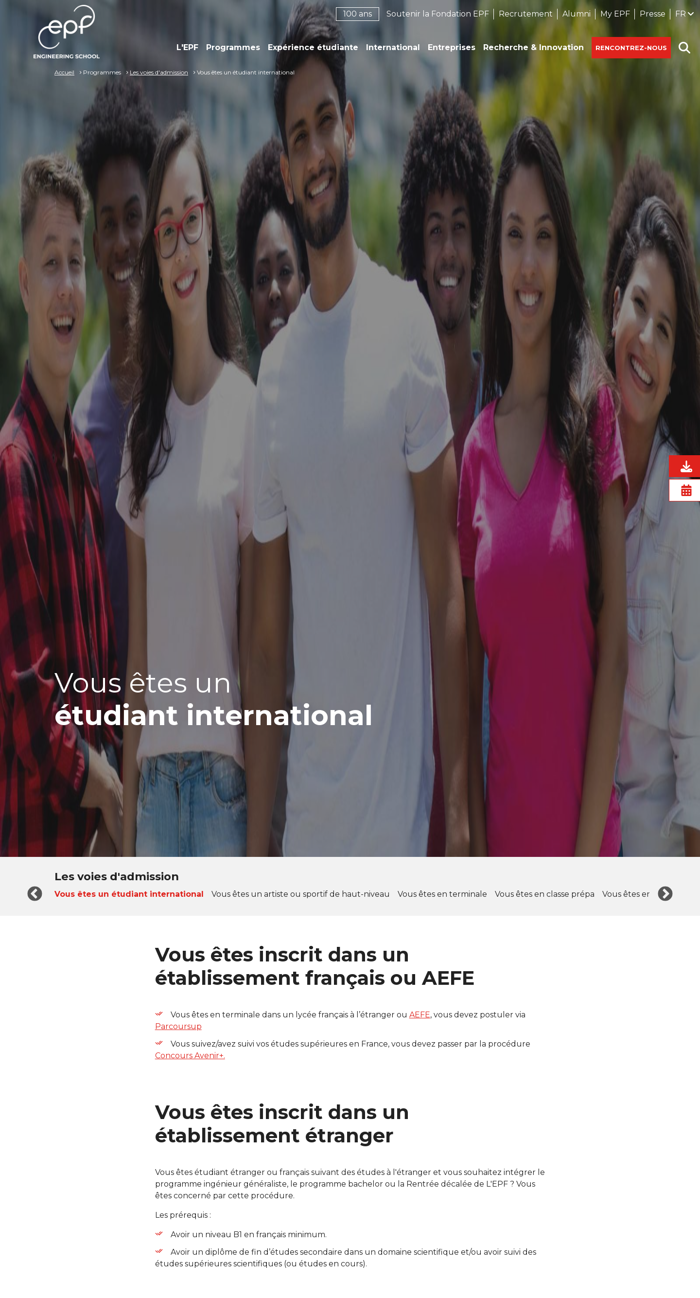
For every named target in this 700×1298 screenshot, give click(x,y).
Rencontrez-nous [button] (631, 48)
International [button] (393, 47)
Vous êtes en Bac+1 (639, 894)
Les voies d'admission (159, 72)
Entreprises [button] (451, 47)
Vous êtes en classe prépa (545, 894)
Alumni (576, 13)
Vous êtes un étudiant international (129, 894)
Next (665, 894)
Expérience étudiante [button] (313, 47)
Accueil (64, 72)
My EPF (615, 13)
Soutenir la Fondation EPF (437, 13)
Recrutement (526, 13)
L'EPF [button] (187, 47)
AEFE (419, 1014)
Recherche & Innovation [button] (533, 47)
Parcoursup (178, 1026)
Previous (34, 894)
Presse (652, 13)
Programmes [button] (233, 47)
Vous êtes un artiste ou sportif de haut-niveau (300, 894)
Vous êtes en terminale (442, 894)
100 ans (357, 13)
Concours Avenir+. (190, 1055)
